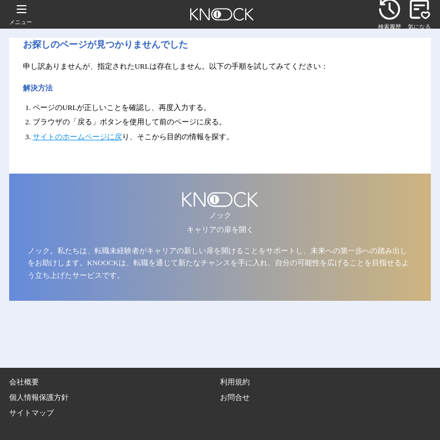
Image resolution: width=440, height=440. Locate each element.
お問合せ (235, 398)
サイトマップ (31, 413)
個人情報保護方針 (39, 398)
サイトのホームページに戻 (77, 137)
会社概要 (24, 382)
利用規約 (235, 382)
